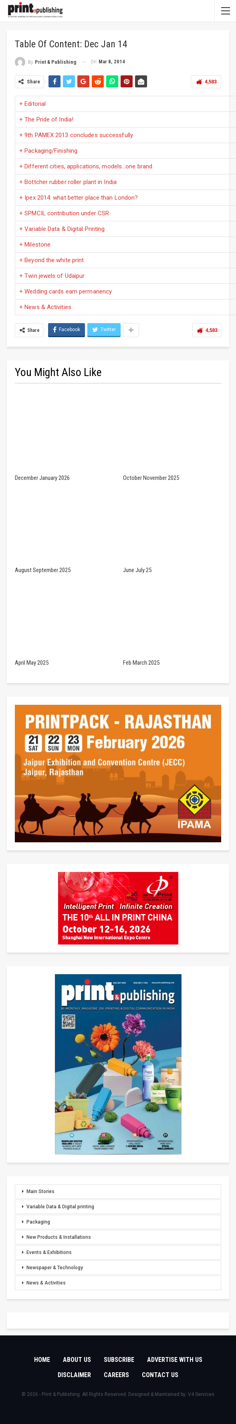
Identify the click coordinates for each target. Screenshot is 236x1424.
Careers (116, 1375)
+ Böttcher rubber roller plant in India (68, 182)
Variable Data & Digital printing (60, 1207)
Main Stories (40, 1191)
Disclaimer (74, 1375)
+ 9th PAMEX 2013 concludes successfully (76, 135)
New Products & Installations (58, 1237)
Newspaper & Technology (54, 1267)
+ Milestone (34, 244)
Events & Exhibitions (49, 1252)
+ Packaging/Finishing (48, 150)
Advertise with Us (174, 1359)
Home (42, 1359)
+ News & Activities (45, 307)
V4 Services (201, 1394)
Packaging (38, 1222)
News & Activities (46, 1283)
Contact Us (160, 1375)
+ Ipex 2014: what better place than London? (78, 197)
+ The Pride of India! (46, 119)
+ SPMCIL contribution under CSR (64, 213)
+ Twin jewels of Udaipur (52, 275)
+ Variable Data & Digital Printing (62, 229)
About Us (77, 1359)
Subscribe (119, 1359)
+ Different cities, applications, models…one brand (85, 166)
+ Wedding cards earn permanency (65, 291)
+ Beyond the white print (51, 260)
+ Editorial (32, 103)
